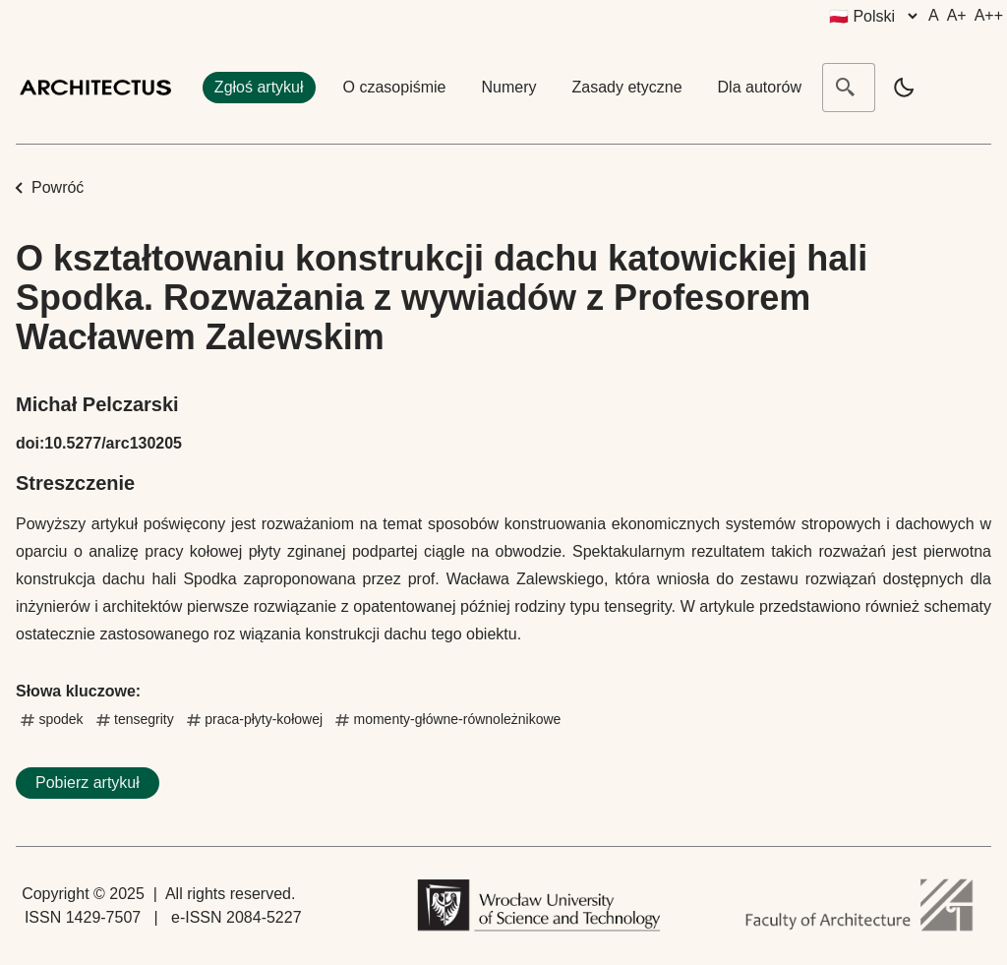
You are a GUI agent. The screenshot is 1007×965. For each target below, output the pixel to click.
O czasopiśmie (394, 87)
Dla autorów (759, 87)
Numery (508, 87)
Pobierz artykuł (87, 782)
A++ (989, 15)
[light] (903, 87)
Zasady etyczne (627, 87)
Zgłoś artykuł (259, 87)
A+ (957, 15)
